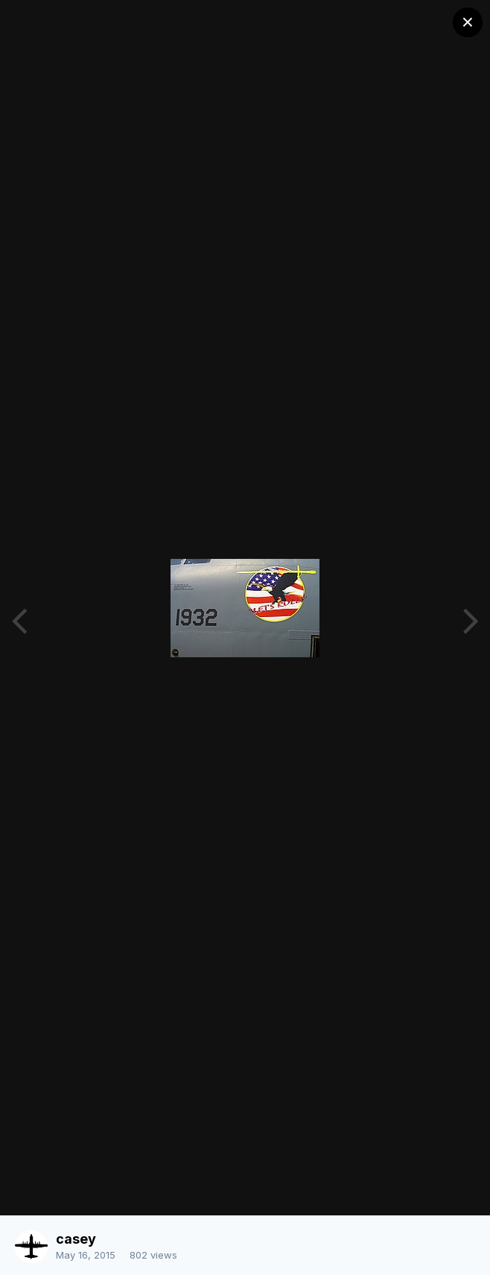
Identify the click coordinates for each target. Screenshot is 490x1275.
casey (76, 1239)
